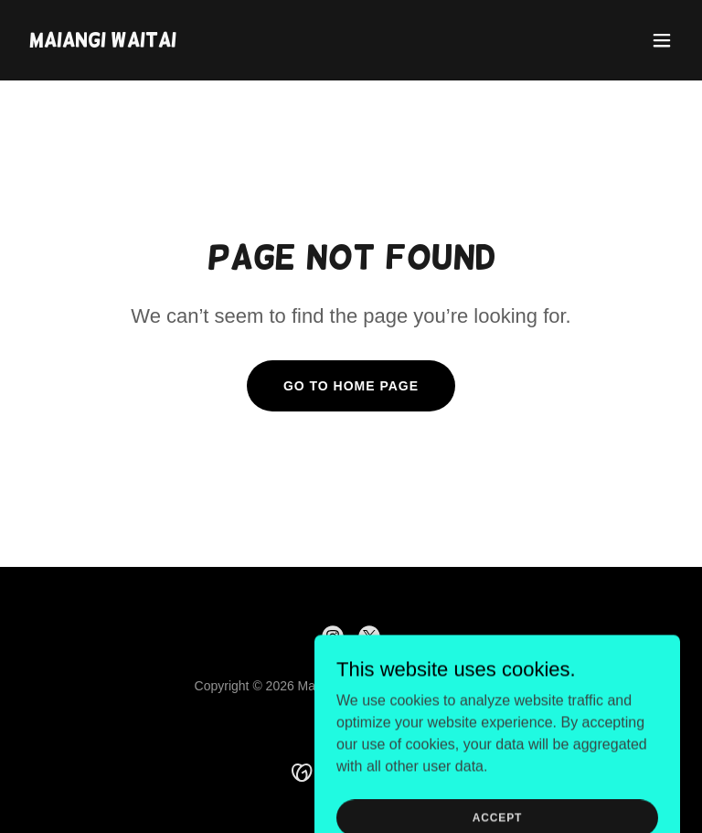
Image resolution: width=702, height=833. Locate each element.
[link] (102, 41)
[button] (662, 40)
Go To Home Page (351, 386)
